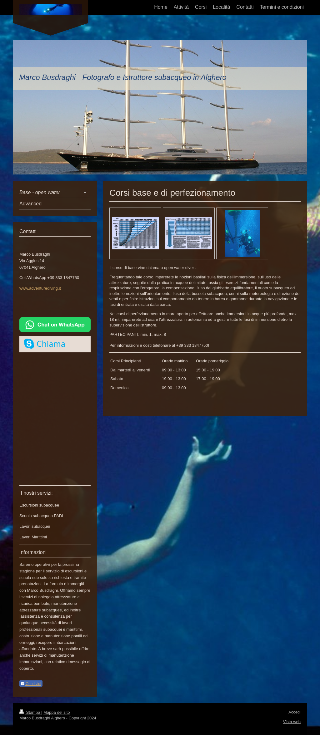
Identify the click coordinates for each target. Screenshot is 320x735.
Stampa (30, 712)
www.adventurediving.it (40, 288)
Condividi (31, 684)
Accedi (294, 712)
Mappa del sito (56, 712)
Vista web (292, 721)
